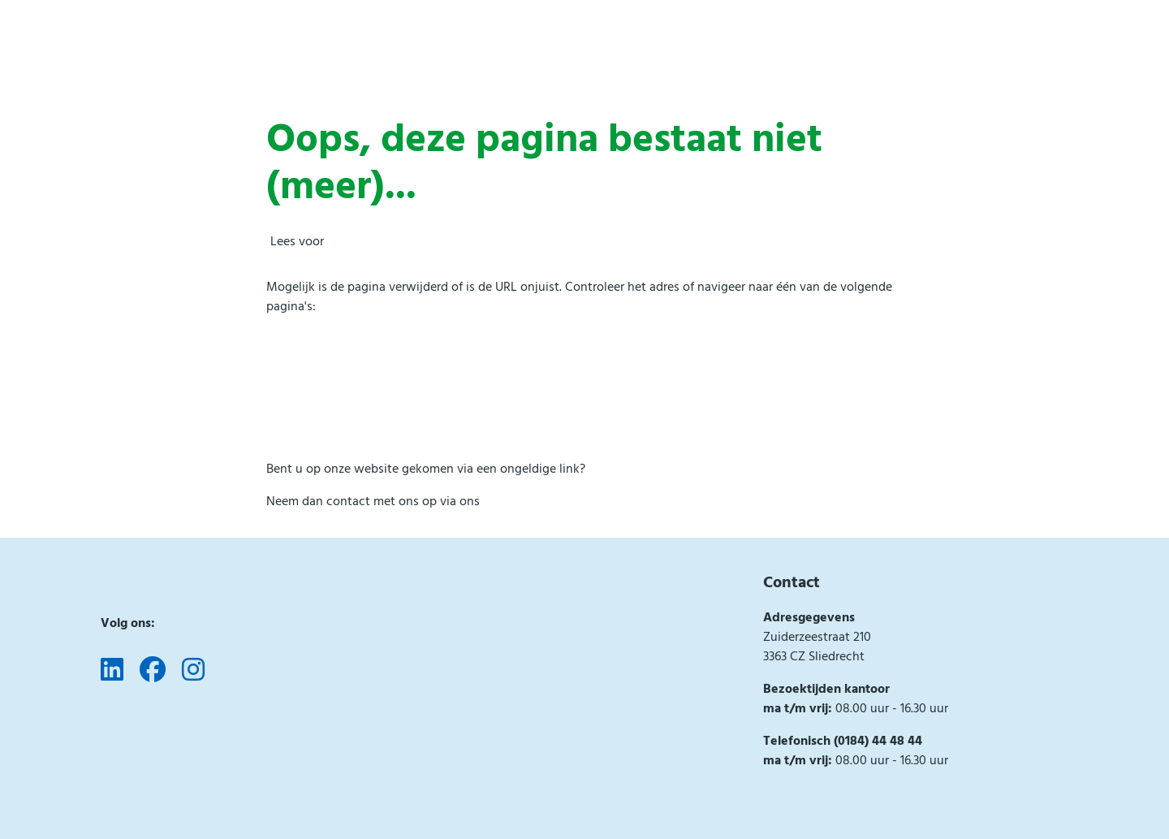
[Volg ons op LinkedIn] (112, 670)
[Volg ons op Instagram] (193, 670)
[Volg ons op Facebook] (153, 670)
